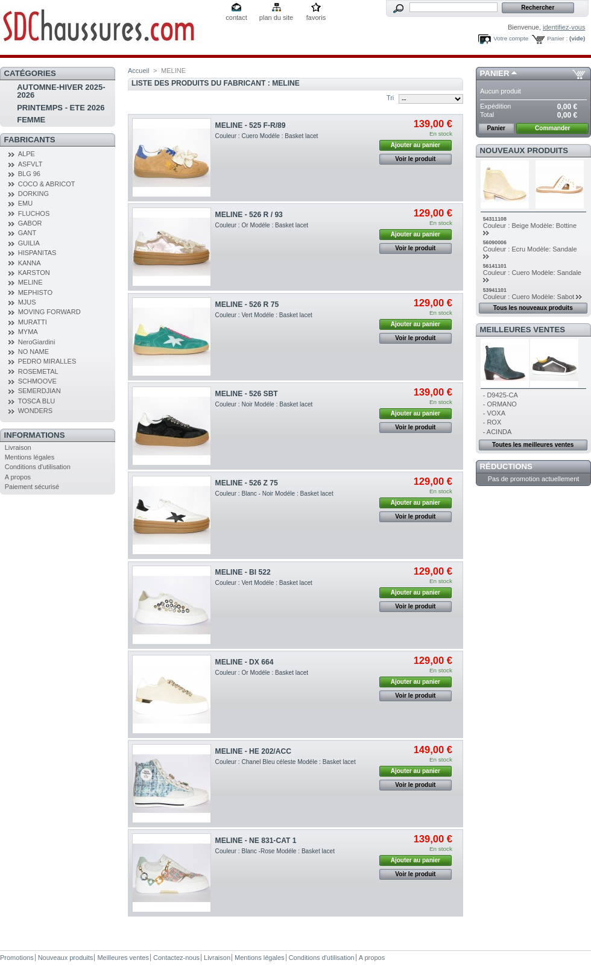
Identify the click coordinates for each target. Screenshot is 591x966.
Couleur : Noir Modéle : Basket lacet (264, 404)
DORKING (33, 193)
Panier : (557, 38)
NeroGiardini (36, 342)
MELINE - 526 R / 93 (249, 214)
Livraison (18, 447)
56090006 (495, 242)
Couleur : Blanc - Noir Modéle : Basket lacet (274, 493)
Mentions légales (30, 457)
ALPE (26, 153)
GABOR (30, 223)
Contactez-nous (176, 957)
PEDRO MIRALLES (47, 361)
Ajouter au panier (415, 145)
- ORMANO (500, 404)
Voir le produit (415, 159)
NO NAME (33, 351)
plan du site (276, 17)
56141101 (495, 266)
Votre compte (510, 38)
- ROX (492, 422)
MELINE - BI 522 (243, 572)
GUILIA (29, 243)
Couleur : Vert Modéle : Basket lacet (263, 315)
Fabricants (29, 139)
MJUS (27, 302)
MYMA (28, 331)
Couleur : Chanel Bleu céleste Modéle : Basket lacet (285, 762)
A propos (18, 477)
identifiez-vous (564, 27)
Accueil (138, 70)
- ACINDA (497, 431)
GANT (27, 232)
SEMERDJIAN (39, 390)
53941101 (495, 290)
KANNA (29, 263)
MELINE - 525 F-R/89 (250, 125)
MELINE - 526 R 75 (247, 304)
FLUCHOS (34, 213)
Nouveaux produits (524, 150)
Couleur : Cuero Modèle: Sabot (529, 296)
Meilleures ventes (522, 329)
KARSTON (34, 272)
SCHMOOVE (37, 381)
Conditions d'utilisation (38, 466)
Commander (552, 128)
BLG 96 (29, 173)
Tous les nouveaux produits (533, 308)
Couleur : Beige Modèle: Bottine (530, 225)
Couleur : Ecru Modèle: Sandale (530, 249)
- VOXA (494, 413)
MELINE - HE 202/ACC (253, 751)
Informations (34, 435)
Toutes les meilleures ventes (533, 444)
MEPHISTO (35, 292)
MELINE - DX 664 (244, 662)
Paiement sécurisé (32, 486)
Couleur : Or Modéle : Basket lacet (262, 225)
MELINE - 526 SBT (246, 394)
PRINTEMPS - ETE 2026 (60, 107)
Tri (390, 97)
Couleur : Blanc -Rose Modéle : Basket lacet (275, 851)
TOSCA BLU (36, 401)
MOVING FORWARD (49, 311)
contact (236, 17)
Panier (495, 73)
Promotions (17, 957)
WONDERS (35, 410)
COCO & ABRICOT (46, 184)
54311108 (495, 219)
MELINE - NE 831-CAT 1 (256, 840)
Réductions (506, 466)
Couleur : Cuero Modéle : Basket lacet (266, 136)
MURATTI (32, 322)
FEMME (31, 119)
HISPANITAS (37, 252)
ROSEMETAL (38, 371)
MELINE (30, 282)
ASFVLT (30, 164)
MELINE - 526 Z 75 (246, 483)
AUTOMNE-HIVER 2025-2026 (61, 91)
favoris (316, 17)
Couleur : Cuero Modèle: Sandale (532, 272)
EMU (25, 203)
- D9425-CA (500, 395)
